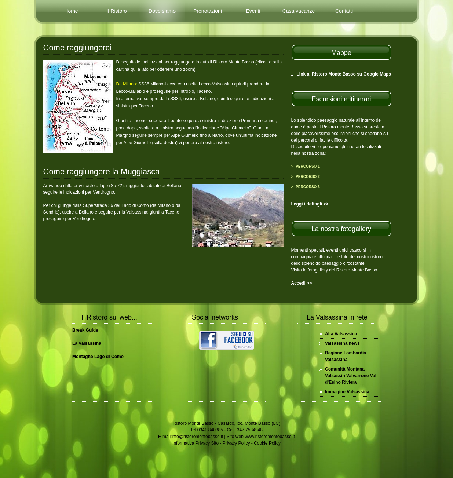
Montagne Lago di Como (98, 356)
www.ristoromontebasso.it (270, 436)
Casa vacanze (298, 11)
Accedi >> (301, 283)
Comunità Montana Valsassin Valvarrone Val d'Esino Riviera (350, 375)
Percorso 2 (308, 177)
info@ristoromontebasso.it (197, 436)
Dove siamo (162, 11)
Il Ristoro (116, 11)
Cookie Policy (267, 443)
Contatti (344, 11)
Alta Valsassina (341, 333)
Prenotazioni (207, 11)
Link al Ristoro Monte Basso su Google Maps (344, 74)
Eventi (253, 11)
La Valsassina (86, 343)
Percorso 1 (308, 166)
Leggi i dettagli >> (310, 204)
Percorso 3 (308, 187)
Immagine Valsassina (347, 391)
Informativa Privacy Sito (195, 443)
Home (71, 11)
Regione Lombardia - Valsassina (347, 356)
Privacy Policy (236, 443)
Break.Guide (85, 330)
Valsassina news (342, 343)
